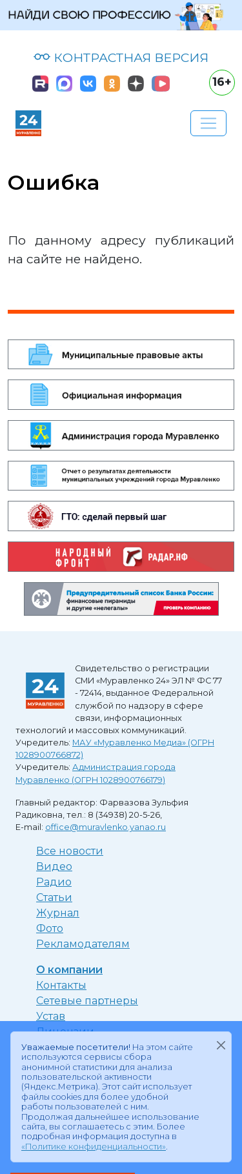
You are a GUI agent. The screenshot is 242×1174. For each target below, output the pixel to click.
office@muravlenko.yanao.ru (105, 827)
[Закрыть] (220, 1045)
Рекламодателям (83, 944)
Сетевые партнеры (87, 1001)
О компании (69, 970)
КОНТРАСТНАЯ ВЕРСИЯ (121, 57)
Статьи (54, 897)
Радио (54, 882)
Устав (50, 1016)
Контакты (61, 985)
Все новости (69, 851)
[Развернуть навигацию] (208, 123)
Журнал (57, 913)
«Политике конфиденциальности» (93, 1146)
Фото (49, 928)
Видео (54, 866)
